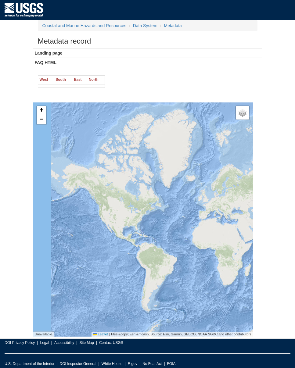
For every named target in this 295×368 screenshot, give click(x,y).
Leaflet (100, 334)
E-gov (132, 364)
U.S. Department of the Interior (29, 364)
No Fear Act (152, 364)
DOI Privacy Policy (20, 343)
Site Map (86, 343)
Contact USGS (111, 343)
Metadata (173, 25)
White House (112, 364)
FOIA (171, 364)
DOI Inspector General (78, 364)
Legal (44, 343)
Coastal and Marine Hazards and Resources (84, 25)
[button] (41, 110)
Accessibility (64, 343)
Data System (145, 25)
